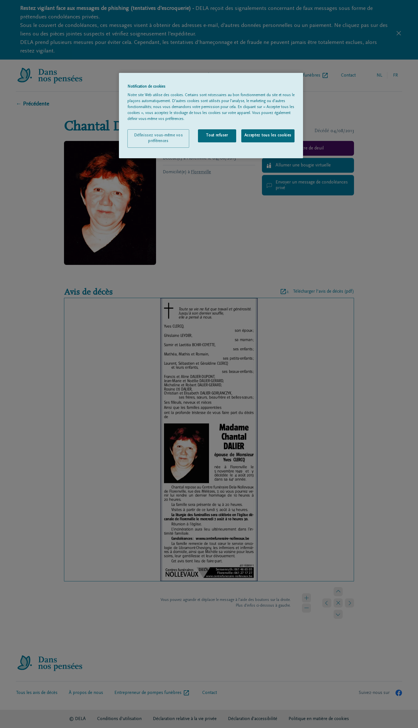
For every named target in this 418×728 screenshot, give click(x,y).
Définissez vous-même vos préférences (158, 138)
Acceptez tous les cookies (268, 136)
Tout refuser (217, 136)
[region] (211, 116)
